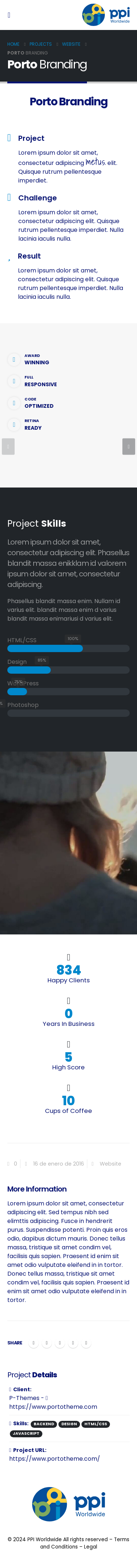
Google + (73, 1343)
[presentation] (8, 447)
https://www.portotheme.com (53, 1403)
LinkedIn (60, 1343)
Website (110, 1163)
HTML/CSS (95, 1424)
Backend (44, 1424)
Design (69, 1424)
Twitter (47, 1343)
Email (86, 1343)
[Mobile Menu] (11, 15)
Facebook (33, 1343)
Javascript (26, 1433)
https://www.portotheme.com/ (54, 1458)
